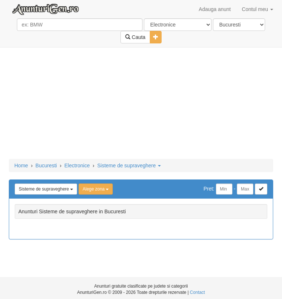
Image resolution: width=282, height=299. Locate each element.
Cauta (135, 37)
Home (21, 165)
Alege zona (96, 189)
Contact (197, 292)
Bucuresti (46, 165)
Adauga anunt (215, 9)
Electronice (77, 165)
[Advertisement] (141, 103)
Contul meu (257, 9)
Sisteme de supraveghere (129, 165)
